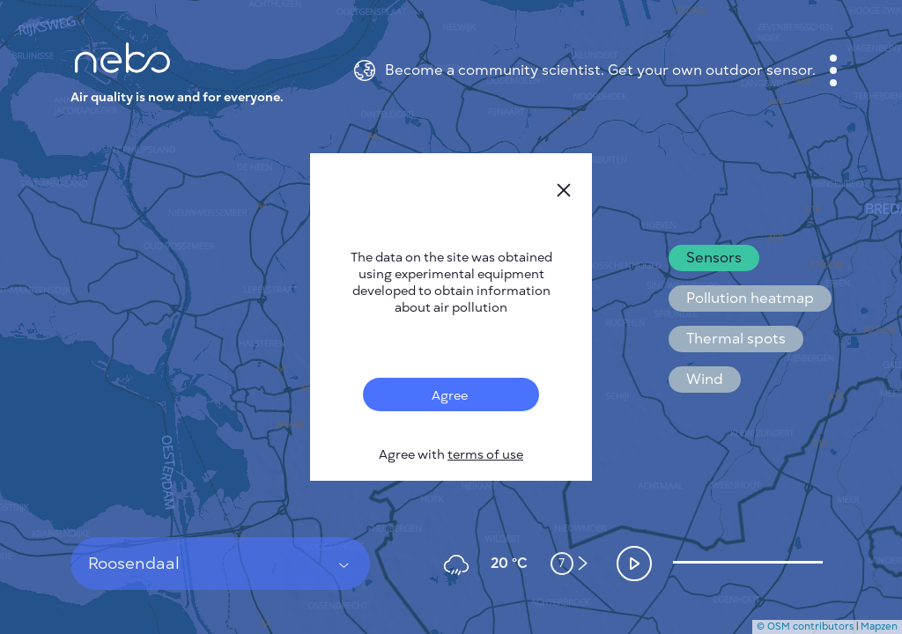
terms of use (485, 454)
